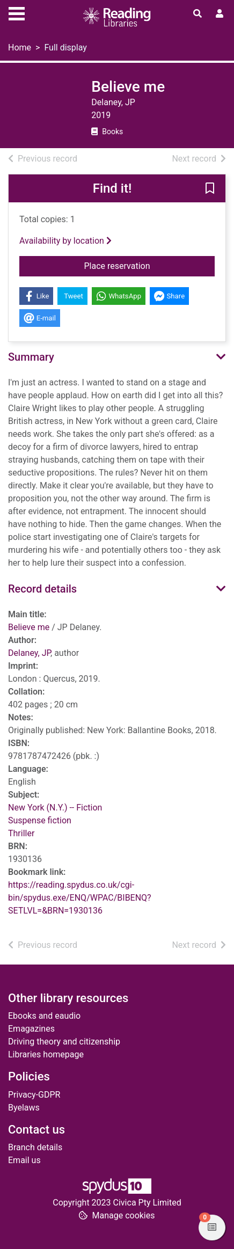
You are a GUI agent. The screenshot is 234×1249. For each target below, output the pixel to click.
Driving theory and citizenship (64, 1041)
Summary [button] (31, 356)
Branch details (35, 1147)
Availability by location (65, 241)
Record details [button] (42, 588)
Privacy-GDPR (34, 1095)
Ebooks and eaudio (44, 1016)
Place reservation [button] (144, 265)
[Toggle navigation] (17, 12)
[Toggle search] (197, 14)
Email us (24, 1160)
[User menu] (219, 14)
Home (19, 47)
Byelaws (24, 1107)
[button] (210, 189)
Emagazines (31, 1029)
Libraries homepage (46, 1054)
